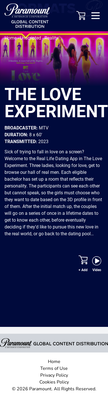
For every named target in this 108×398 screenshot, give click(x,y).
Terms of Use (54, 368)
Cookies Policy (54, 382)
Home (11, 38)
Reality (51, 38)
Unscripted (31, 38)
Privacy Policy (54, 375)
